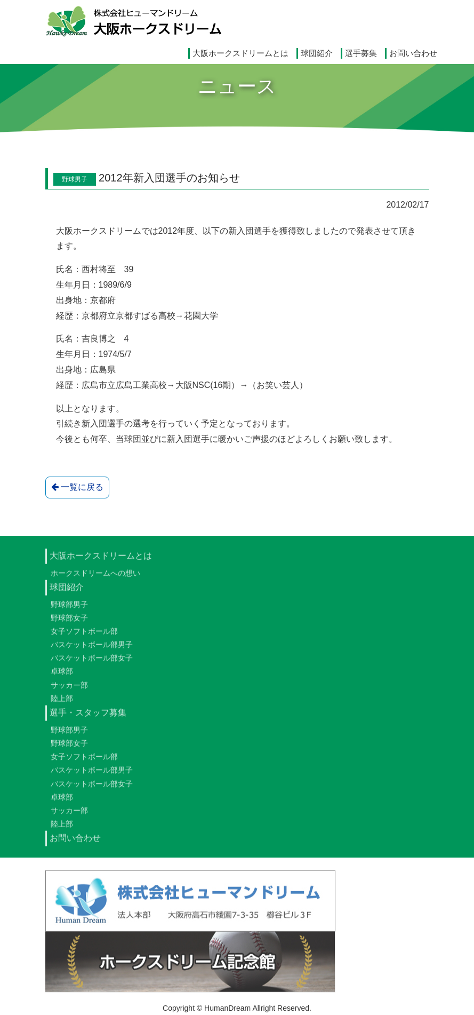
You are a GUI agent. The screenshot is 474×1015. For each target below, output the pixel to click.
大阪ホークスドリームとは (240, 53)
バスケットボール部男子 (92, 649)
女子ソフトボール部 (84, 636)
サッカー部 (69, 690)
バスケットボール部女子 (92, 663)
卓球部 (62, 676)
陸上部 (62, 703)
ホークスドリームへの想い (95, 578)
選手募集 (361, 53)
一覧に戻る (77, 488)
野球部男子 (69, 609)
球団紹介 (317, 53)
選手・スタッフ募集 (88, 717)
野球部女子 (69, 622)
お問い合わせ (413, 53)
